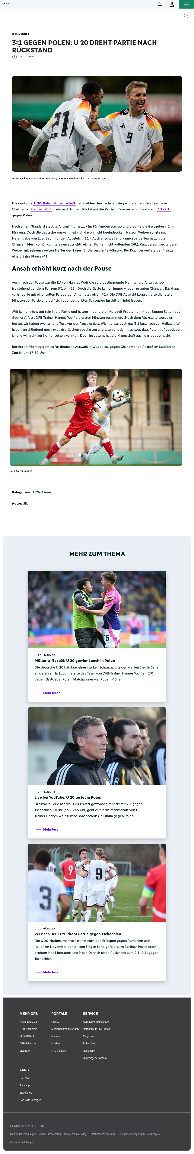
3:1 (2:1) (164, 209)
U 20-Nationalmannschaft (54, 203)
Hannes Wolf (41, 209)
